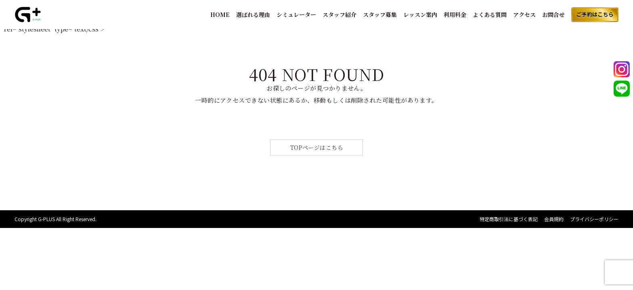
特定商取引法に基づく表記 (509, 218)
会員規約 (554, 218)
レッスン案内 (420, 14)
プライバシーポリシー (594, 218)
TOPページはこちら (317, 147)
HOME (220, 14)
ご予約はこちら (595, 14)
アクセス (524, 14)
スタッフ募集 (380, 14)
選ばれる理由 (253, 14)
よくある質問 (490, 14)
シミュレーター (296, 14)
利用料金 (455, 14)
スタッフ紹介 (339, 14)
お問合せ (553, 14)
